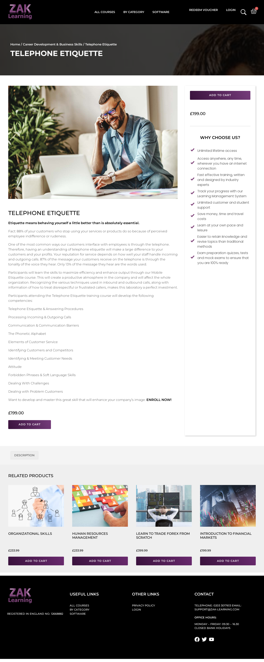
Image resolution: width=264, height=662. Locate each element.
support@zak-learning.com (216, 609)
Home (15, 44)
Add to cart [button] (36, 560)
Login (231, 10)
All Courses (104, 12)
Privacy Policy (143, 605)
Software (160, 12)
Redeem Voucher (203, 10)
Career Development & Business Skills (52, 44)
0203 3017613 (222, 605)
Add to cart (30, 424)
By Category (133, 12)
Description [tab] (24, 455)
